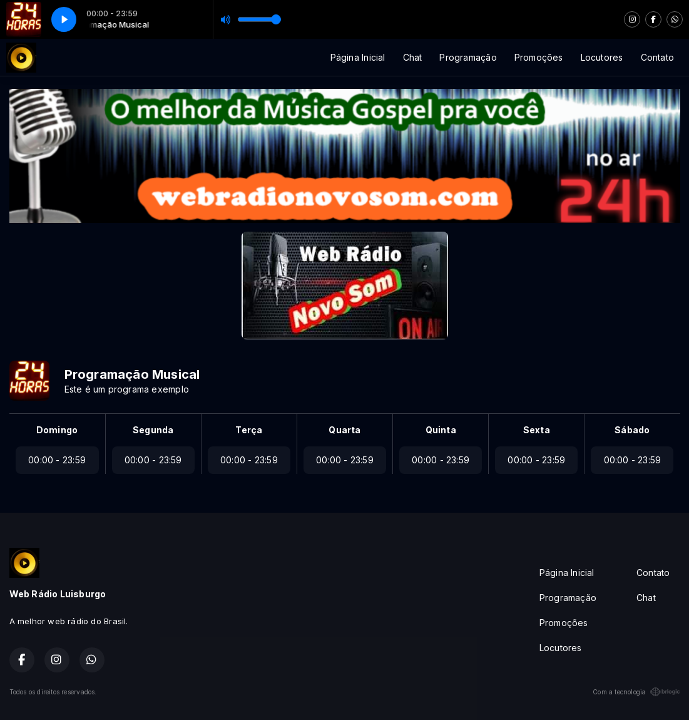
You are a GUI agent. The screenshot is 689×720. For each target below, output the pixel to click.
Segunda (153, 429)
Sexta (536, 429)
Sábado (632, 429)
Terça (248, 429)
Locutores (602, 57)
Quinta (441, 429)
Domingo (57, 429)
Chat (412, 57)
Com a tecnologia (636, 691)
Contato (657, 57)
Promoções (538, 57)
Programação (467, 57)
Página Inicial (357, 57)
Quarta (344, 429)
